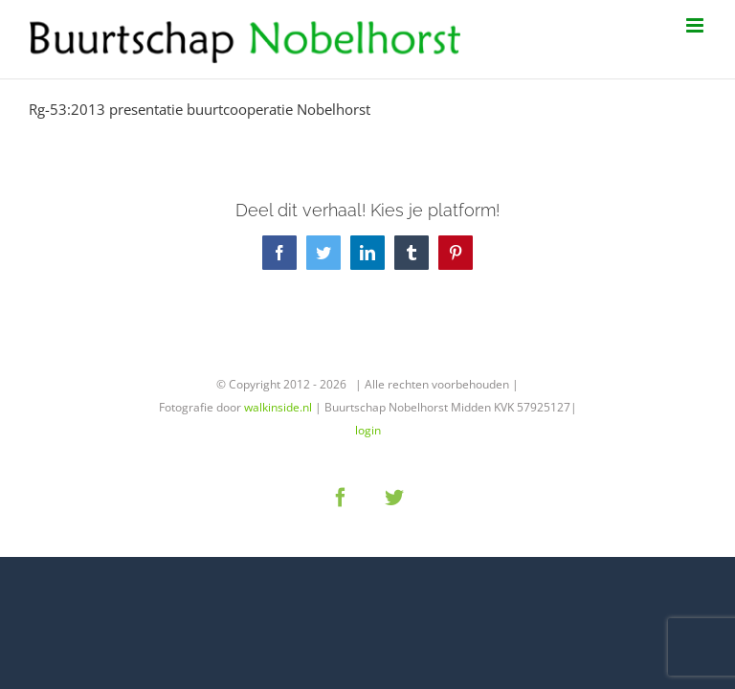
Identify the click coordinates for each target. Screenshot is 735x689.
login (368, 430)
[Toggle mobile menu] (696, 25)
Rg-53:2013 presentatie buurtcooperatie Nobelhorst (199, 109)
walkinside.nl (278, 407)
